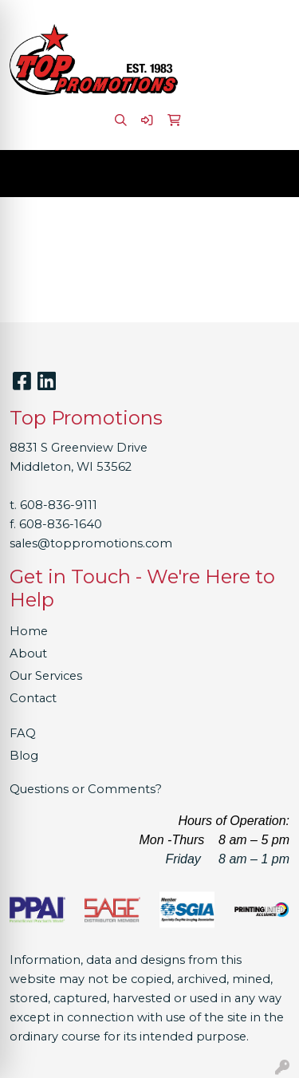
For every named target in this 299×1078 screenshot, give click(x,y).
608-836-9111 (58, 505)
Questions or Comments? (86, 789)
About (28, 653)
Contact (33, 698)
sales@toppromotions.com (91, 543)
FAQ (23, 733)
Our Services (46, 676)
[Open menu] (267, 174)
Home (29, 631)
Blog (24, 755)
